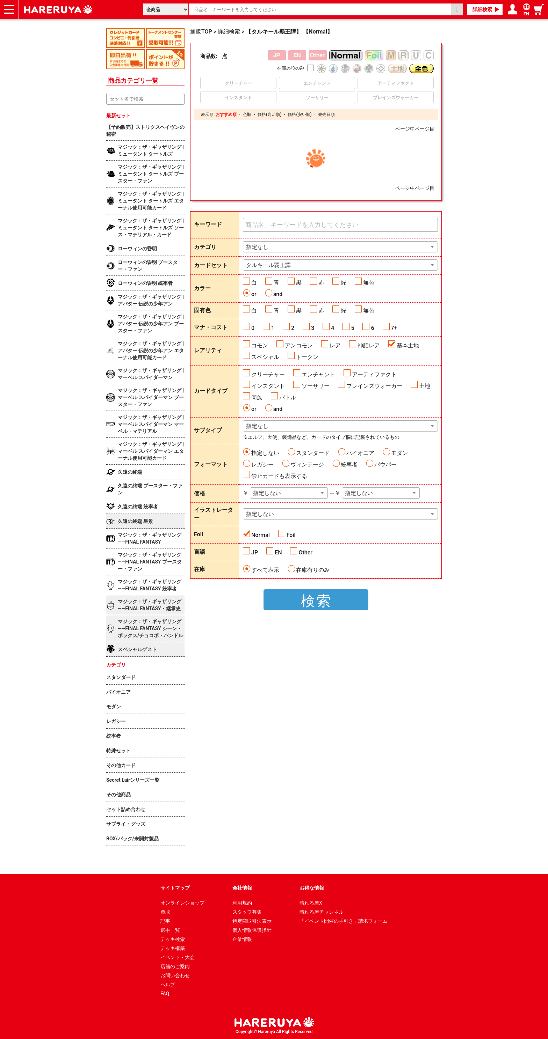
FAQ (164, 993)
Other (305, 552)
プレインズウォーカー (374, 386)
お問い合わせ (175, 975)
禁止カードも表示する (279, 476)
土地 (424, 386)
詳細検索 (482, 9)
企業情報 (242, 939)
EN (278, 552)
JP (254, 552)
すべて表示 (265, 570)
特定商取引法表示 (252, 921)
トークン (307, 357)
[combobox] (340, 246)
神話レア (369, 345)
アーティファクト (374, 374)
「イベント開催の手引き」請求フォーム (344, 921)
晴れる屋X (311, 903)
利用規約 (242, 903)
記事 (165, 921)
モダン (399, 453)
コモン (259, 345)
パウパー (385, 464)
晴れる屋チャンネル (322, 912)
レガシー (262, 464)
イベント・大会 (177, 957)
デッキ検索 (172, 939)
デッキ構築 (172, 948)
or (254, 294)
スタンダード (313, 453)
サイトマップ (175, 888)
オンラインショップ (182, 903)
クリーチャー (268, 374)
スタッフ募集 (247, 912)
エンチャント (318, 374)
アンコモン (299, 345)
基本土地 (408, 345)
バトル (287, 397)
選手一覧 (170, 930)
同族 (256, 397)
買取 (165, 912)
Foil (291, 535)
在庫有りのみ (313, 570)
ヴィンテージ (307, 464)
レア (335, 345)
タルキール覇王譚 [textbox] (268, 265)
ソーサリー (316, 386)
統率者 (349, 464)
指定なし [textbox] (257, 247)
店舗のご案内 (175, 966)
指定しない (265, 453)
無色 (368, 282)
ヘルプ (167, 984)
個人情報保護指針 (252, 930)
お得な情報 (312, 888)
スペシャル (265, 357)
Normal (260, 535)
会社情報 (242, 888)
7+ (394, 328)
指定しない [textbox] (267, 493)
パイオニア (360, 453)
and (278, 294)
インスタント (268, 386)
